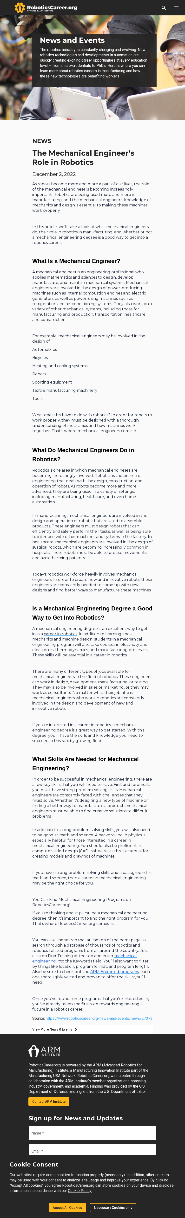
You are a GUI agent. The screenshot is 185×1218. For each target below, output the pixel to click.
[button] (164, 7)
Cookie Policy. (80, 1190)
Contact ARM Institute (49, 1101)
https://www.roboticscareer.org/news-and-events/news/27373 (99, 1018)
